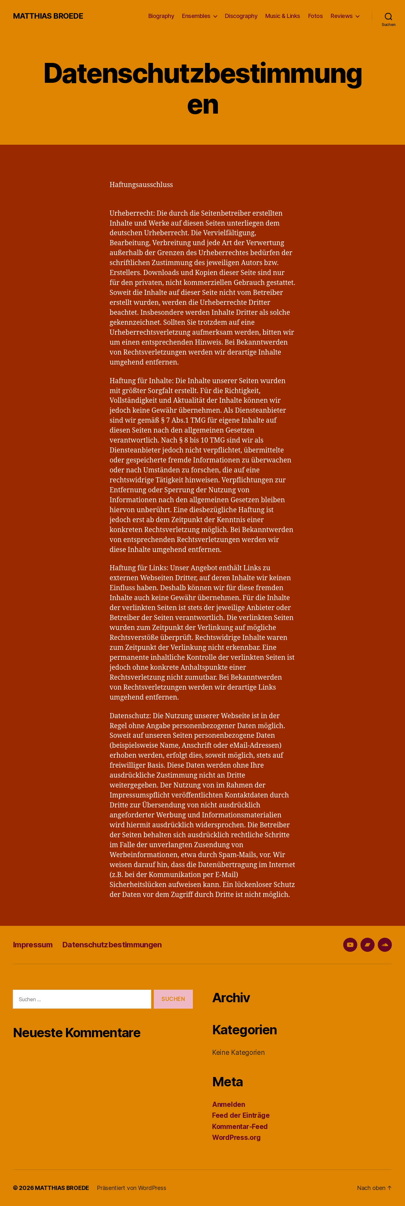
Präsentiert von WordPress (131, 1187)
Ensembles (196, 16)
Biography (161, 16)
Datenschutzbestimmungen (112, 944)
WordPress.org (236, 1137)
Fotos (315, 16)
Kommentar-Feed (240, 1127)
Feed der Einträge (240, 1115)
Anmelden (228, 1104)
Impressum (33, 944)
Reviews (342, 16)
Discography (241, 16)
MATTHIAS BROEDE (48, 16)
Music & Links (282, 16)
